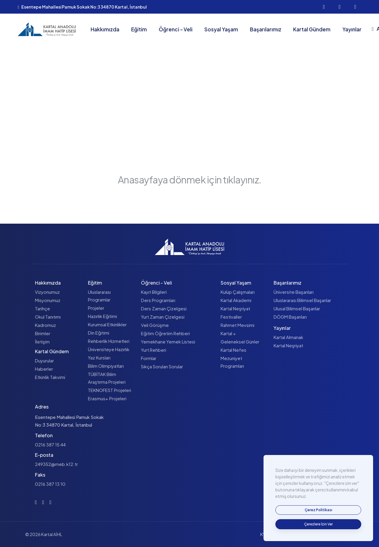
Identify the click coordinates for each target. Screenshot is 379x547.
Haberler (44, 369)
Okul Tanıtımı (48, 317)
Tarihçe (42, 308)
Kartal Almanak (288, 337)
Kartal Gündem (311, 29)
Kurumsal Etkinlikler (107, 324)
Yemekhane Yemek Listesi (168, 341)
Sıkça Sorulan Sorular (162, 366)
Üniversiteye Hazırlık (108, 349)
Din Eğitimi (98, 332)
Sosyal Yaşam (221, 29)
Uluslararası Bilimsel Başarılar (302, 300)
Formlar (148, 358)
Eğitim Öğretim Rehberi (165, 333)
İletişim (42, 341)
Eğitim (139, 29)
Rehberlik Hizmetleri (108, 341)
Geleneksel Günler (240, 341)
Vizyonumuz (47, 292)
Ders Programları (158, 300)
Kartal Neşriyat (235, 308)
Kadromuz (45, 325)
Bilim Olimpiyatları (106, 366)
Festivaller (231, 317)
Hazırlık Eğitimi (102, 316)
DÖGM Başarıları (290, 317)
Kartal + (228, 333)
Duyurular (44, 360)
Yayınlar (352, 29)
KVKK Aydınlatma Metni (283, 534)
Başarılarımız (265, 29)
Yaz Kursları (99, 357)
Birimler (42, 333)
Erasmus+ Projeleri (107, 398)
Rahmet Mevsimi (237, 325)
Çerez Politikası (333, 534)
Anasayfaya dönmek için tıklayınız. (189, 179)
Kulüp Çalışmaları (238, 292)
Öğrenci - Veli (175, 29)
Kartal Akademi (236, 300)
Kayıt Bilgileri (154, 292)
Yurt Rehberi (153, 350)
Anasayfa (165, 116)
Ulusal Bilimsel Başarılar (297, 308)
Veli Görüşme (155, 325)
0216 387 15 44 (50, 444)
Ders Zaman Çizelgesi (164, 308)
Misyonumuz (47, 300)
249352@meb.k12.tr (56, 464)
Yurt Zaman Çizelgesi (162, 317)
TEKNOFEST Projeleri (109, 390)
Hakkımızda (105, 29)
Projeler (96, 308)
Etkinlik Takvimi (50, 377)
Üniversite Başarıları (294, 292)
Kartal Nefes (233, 350)
